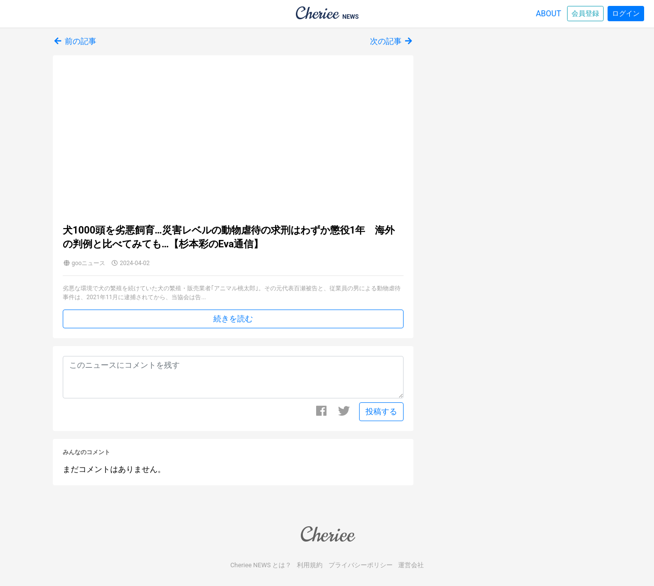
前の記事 (74, 41)
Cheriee (327, 534)
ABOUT (548, 13)
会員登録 (585, 13)
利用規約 (310, 565)
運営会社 (411, 565)
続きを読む (233, 318)
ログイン (626, 13)
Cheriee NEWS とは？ (260, 565)
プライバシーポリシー (360, 565)
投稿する (381, 411)
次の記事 (391, 41)
